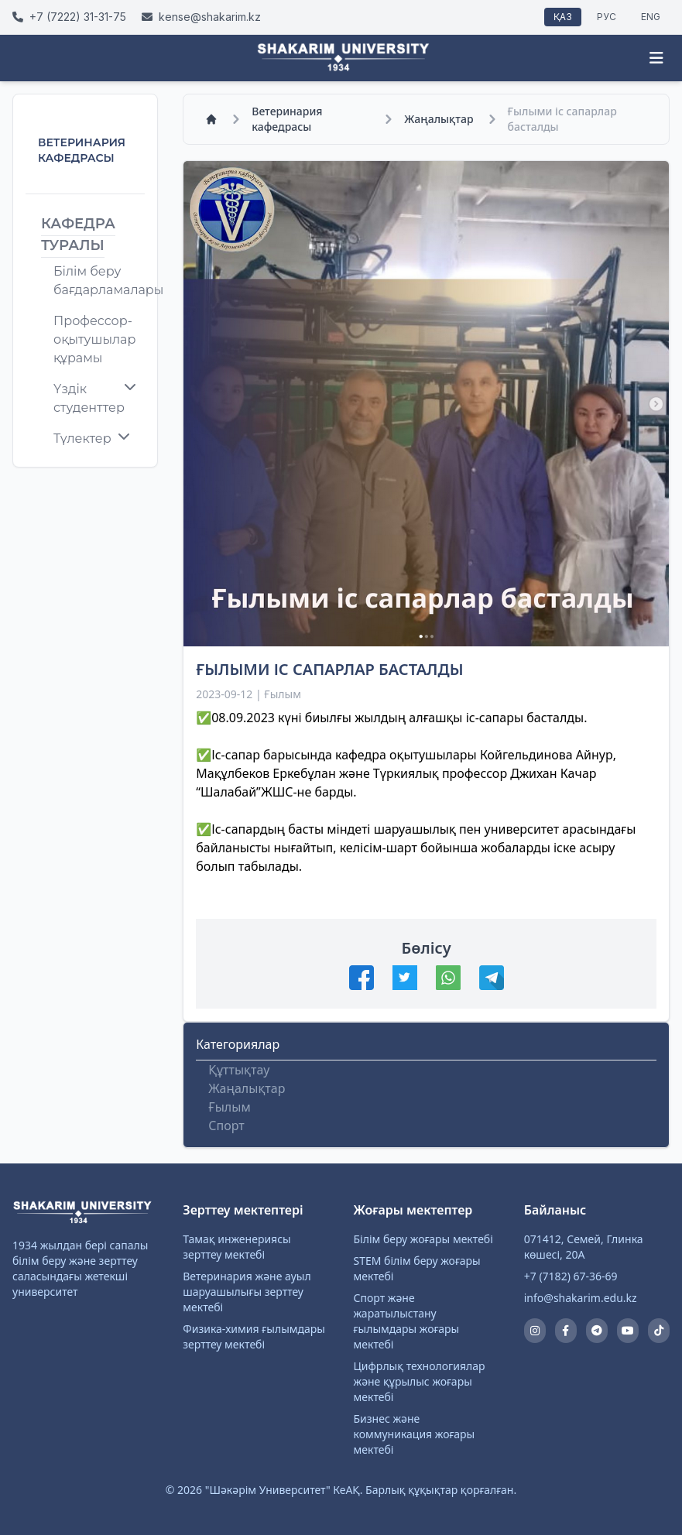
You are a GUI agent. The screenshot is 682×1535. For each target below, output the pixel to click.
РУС (606, 16)
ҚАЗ (562, 16)
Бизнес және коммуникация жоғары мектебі (414, 1434)
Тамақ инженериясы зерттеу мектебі (236, 1247)
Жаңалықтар (438, 118)
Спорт (226, 1125)
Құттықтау (238, 1069)
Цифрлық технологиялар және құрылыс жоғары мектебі (419, 1381)
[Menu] (656, 58)
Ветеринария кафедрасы (287, 119)
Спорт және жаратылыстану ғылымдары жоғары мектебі (407, 1321)
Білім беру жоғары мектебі (423, 1239)
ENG (650, 16)
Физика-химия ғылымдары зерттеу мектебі (254, 1336)
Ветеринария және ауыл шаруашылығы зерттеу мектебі (246, 1291)
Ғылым (229, 1106)
